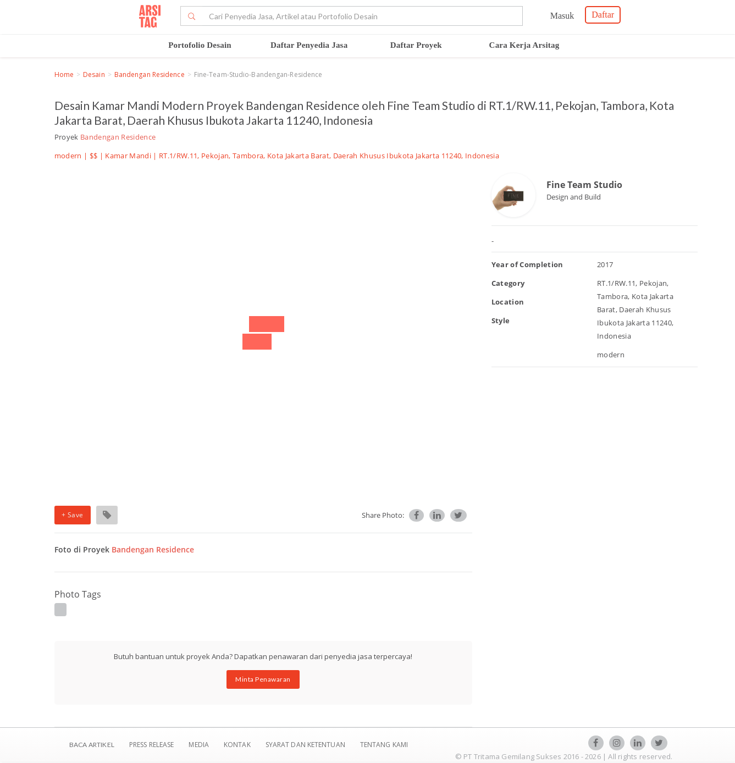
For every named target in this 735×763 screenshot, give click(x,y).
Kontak (238, 744)
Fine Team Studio (584, 185)
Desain (94, 74)
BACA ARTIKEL (91, 744)
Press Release (152, 744)
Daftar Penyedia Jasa (308, 45)
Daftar (603, 14)
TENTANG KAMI (384, 744)
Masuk (562, 15)
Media (200, 744)
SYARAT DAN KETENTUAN (306, 744)
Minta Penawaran (263, 679)
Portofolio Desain (199, 45)
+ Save (73, 514)
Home (64, 74)
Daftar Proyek (416, 45)
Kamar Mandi (128, 156)
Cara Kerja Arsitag (524, 45)
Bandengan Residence (149, 74)
